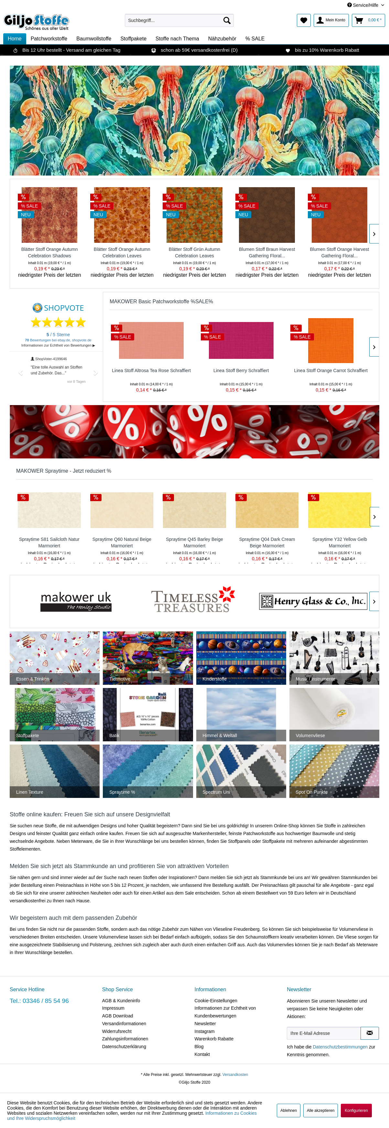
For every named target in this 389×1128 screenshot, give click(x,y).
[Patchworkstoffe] (49, 38)
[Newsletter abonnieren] (370, 1033)
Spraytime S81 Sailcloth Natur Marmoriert (49, 542)
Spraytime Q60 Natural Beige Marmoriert (121, 542)
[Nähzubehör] (222, 38)
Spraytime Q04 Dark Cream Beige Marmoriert (267, 542)
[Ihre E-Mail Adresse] (324, 1033)
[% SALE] (255, 38)
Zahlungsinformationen (125, 1038)
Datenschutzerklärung (124, 1046)
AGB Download (117, 1015)
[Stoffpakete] (133, 38)
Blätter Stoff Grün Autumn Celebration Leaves (194, 252)
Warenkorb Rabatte (214, 1038)
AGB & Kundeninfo (121, 1000)
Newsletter (205, 1023)
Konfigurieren (356, 1110)
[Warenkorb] (368, 20)
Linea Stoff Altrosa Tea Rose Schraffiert (151, 370)
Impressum (113, 1008)
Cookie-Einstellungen (216, 1000)
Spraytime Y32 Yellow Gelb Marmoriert (339, 542)
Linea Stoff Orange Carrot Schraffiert (331, 370)
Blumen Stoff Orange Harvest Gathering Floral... (339, 252)
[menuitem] (179, 20)
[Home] (14, 38)
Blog (199, 1046)
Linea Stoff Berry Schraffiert (241, 370)
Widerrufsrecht (117, 1031)
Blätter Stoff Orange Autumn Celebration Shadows (49, 252)
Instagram (205, 1031)
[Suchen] (227, 20)
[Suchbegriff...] (179, 20)
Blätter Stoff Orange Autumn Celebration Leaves (122, 252)
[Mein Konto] (331, 20)
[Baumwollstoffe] (94, 38)
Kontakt (202, 1054)
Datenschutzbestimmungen (340, 1046)
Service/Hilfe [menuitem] (363, 5)
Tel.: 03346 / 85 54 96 (39, 1000)
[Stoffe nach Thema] (177, 38)
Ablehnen (288, 1110)
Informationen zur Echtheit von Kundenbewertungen (225, 1011)
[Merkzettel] (304, 20)
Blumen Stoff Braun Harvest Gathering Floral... (267, 252)
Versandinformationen (124, 1023)
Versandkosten (235, 1074)
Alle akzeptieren (320, 1110)
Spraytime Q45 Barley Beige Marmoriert (194, 542)
